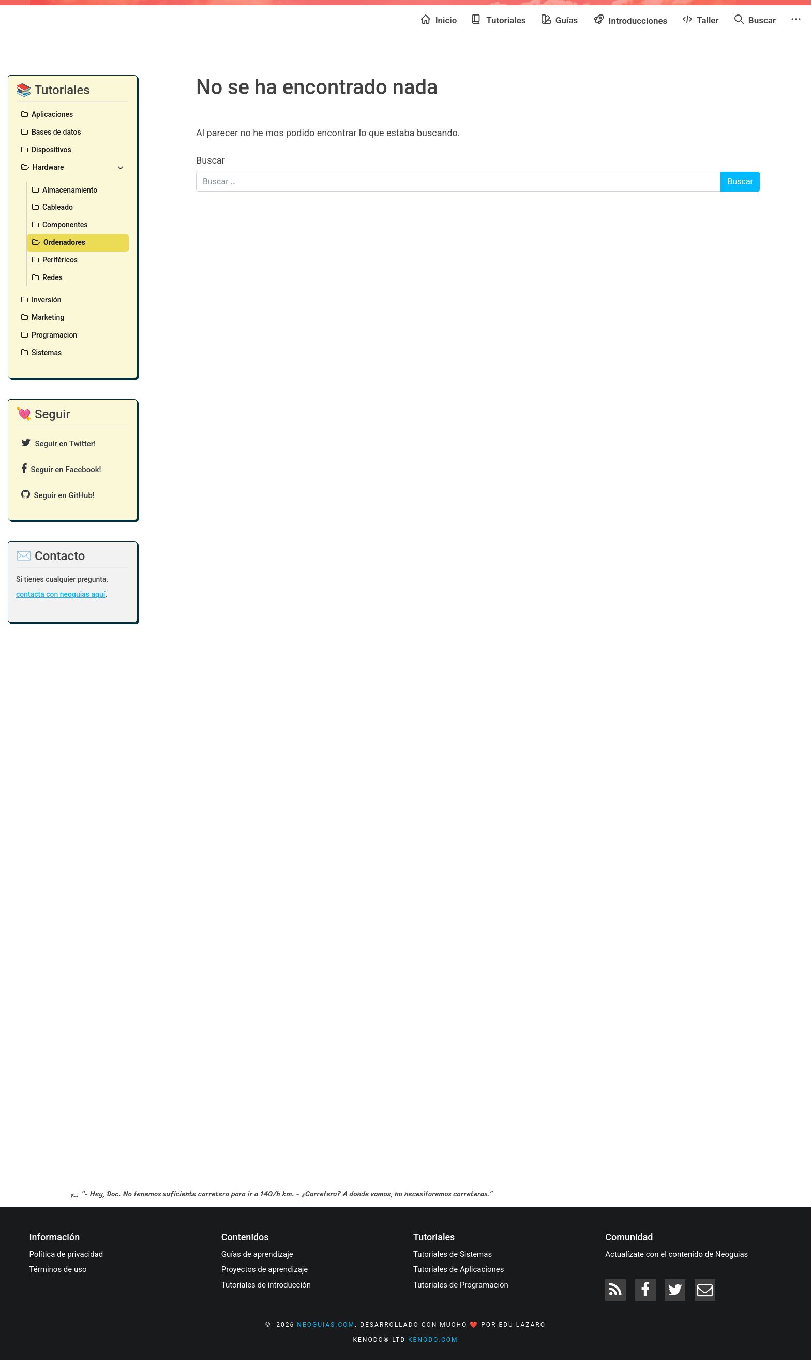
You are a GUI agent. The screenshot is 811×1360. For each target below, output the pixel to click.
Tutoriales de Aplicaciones (458, 1269)
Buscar (755, 19)
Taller (700, 19)
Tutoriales (498, 19)
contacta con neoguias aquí (60, 594)
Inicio (439, 19)
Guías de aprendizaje (257, 1254)
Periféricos (55, 260)
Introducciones (630, 20)
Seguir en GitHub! (58, 494)
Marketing (42, 317)
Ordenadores (58, 242)
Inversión (41, 300)
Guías (560, 19)
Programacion (49, 335)
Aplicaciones (47, 114)
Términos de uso (58, 1269)
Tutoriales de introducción (266, 1285)
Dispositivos (46, 149)
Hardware (72, 167)
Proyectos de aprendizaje (264, 1269)
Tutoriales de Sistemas (452, 1254)
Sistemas (41, 352)
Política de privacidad (66, 1254)
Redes (47, 277)
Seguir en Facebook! (61, 468)
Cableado (52, 207)
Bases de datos (51, 132)
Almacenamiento (64, 190)
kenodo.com (433, 1339)
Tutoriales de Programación (460, 1285)
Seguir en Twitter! (58, 442)
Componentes (60, 225)
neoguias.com (326, 1324)
